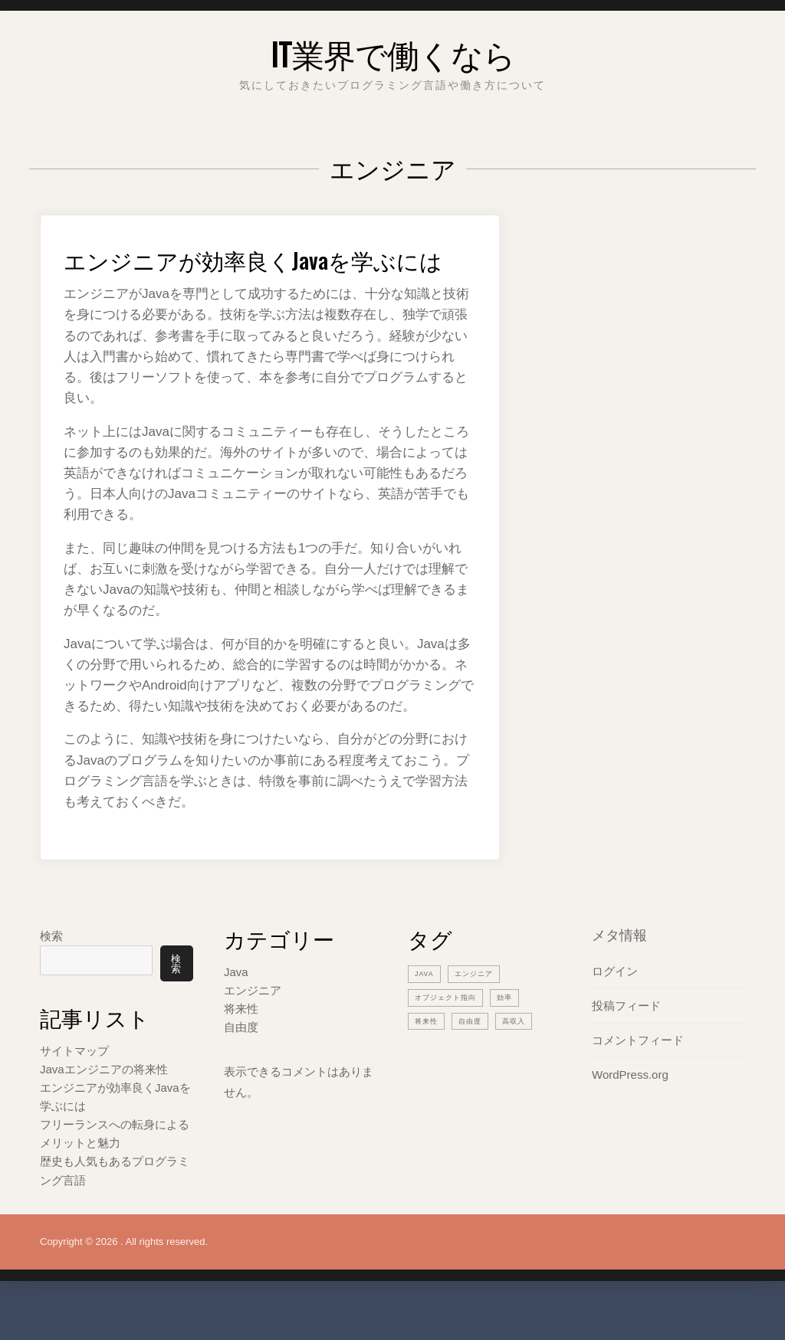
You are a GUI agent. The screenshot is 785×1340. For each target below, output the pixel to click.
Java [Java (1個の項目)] (426, 1003)
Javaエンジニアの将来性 (104, 1105)
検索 (51, 966)
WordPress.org (630, 1105)
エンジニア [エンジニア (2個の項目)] (481, 1003)
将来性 (241, 1039)
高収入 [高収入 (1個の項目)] (525, 1051)
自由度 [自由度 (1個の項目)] (477, 1051)
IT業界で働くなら (392, 49)
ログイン (615, 1001)
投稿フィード (626, 1036)
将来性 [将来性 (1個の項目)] (428, 1051)
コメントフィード (638, 1070)
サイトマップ (74, 1086)
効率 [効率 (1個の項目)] (518, 1027)
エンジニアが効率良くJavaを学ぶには (269, 272)
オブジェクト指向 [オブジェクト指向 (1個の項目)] (451, 1027)
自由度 (241, 1057)
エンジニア (252, 1020)
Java (236, 1002)
